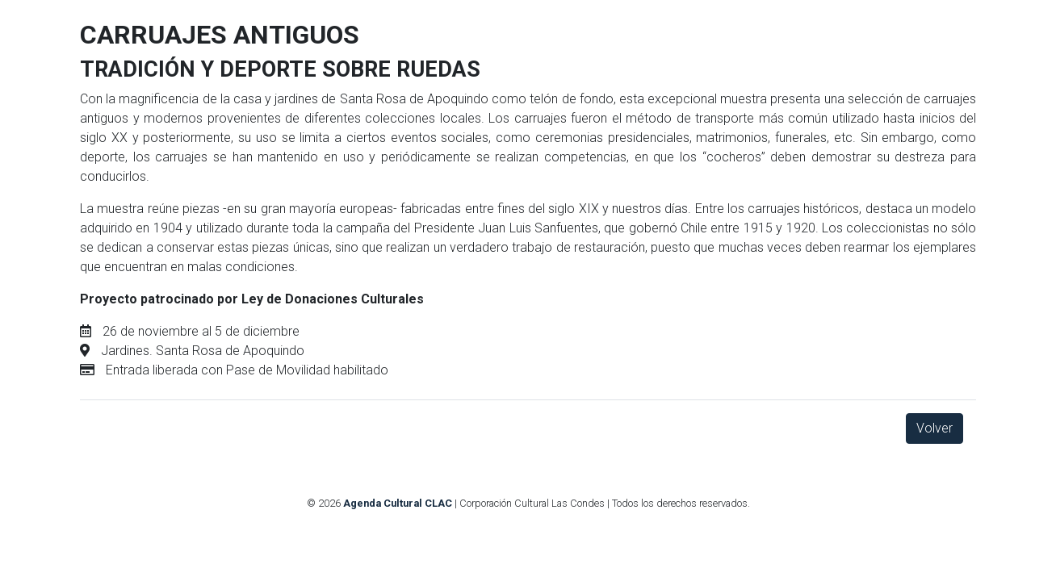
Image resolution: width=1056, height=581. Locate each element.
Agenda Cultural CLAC (397, 503)
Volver (934, 428)
